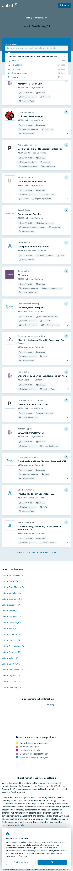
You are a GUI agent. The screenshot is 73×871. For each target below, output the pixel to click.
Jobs (28, 18)
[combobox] (36, 48)
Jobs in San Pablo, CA (11, 617)
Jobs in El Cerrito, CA (11, 634)
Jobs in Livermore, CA (11, 687)
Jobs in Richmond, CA (11, 622)
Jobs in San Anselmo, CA (12, 575)
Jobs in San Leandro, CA (12, 670)
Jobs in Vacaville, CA (11, 681)
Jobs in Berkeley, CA (11, 652)
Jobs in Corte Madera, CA (13, 587)
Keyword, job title (11, 44)
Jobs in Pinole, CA (10, 628)
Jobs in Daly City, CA (11, 664)
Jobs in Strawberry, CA (12, 599)
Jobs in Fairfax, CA (10, 581)
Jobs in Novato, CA (10, 611)
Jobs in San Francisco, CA (13, 646)
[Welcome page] (9, 5)
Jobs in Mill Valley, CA (11, 593)
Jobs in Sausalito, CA (11, 605)
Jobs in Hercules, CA (11, 640)
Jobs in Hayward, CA (11, 676)
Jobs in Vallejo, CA (10, 658)
